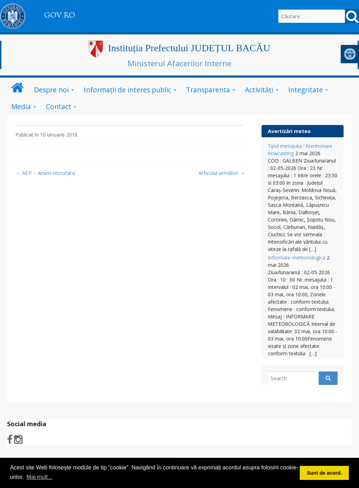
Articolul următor (221, 172)
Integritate (305, 89)
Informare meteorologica (296, 257)
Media (21, 106)
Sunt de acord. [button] (324, 473)
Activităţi (259, 89)
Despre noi (51, 89)
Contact (58, 106)
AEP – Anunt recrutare (45, 172)
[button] (350, 54)
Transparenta (208, 89)
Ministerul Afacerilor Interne (179, 63)
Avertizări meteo (289, 131)
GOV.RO (59, 15)
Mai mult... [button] (40, 477)
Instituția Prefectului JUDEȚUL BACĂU (189, 47)
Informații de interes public (127, 89)
